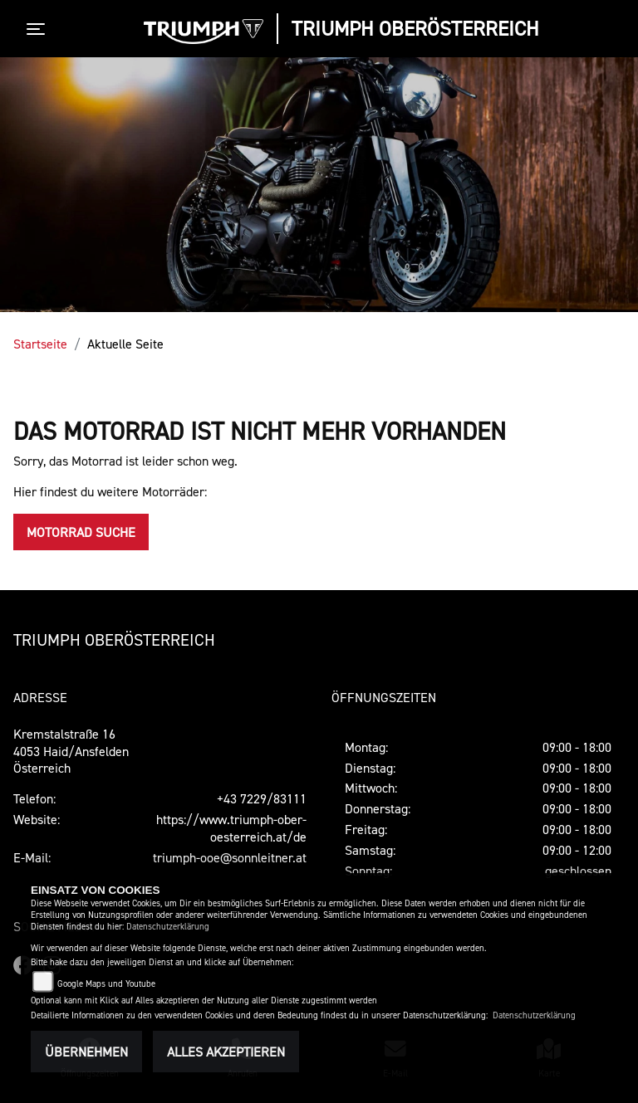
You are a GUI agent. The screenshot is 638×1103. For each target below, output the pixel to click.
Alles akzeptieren (226, 1051)
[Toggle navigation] (39, 29)
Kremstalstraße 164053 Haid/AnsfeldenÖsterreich (71, 751)
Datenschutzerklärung (167, 926)
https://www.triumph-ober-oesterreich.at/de (231, 828)
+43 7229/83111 (262, 798)
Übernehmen (86, 1051)
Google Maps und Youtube (106, 984)
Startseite (40, 343)
